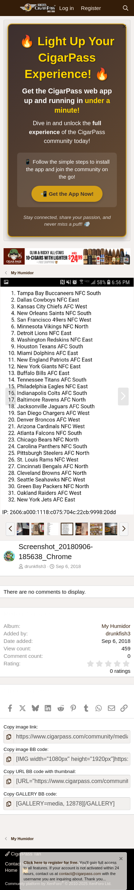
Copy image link (20, 727)
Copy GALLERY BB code (30, 794)
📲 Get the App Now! (66, 194)
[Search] (126, 8)
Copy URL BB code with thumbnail (39, 771)
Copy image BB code (25, 749)
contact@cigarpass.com (80, 873)
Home (11, 870)
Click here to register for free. (51, 862)
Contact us (16, 863)
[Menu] (9, 8)
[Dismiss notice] (123, 27)
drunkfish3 (35, 566)
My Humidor (115, 626)
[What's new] (111, 8)
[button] (10, 529)
